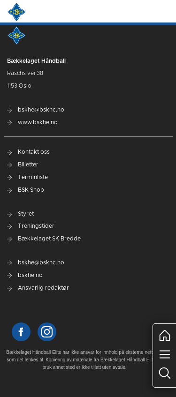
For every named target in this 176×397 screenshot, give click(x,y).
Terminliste (27, 177)
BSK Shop (25, 190)
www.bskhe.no (32, 122)
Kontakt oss (28, 152)
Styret (20, 214)
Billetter (22, 164)
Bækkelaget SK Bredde (44, 238)
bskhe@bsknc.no (35, 109)
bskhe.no (25, 275)
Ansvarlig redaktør (38, 288)
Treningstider (30, 226)
